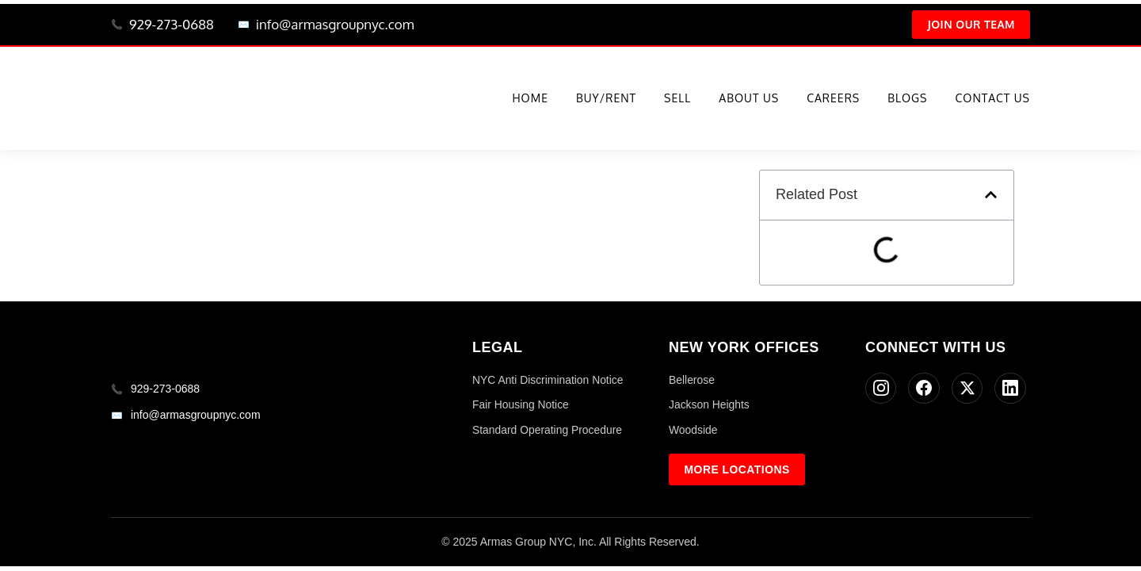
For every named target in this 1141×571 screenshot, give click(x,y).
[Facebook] (925, 389)
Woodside (693, 430)
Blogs (907, 99)
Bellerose (692, 380)
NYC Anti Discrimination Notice (548, 380)
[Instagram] (881, 389)
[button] (991, 195)
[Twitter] (968, 389)
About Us (749, 99)
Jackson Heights (709, 405)
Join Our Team (969, 25)
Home (530, 99)
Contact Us (992, 99)
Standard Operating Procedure (548, 430)
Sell (677, 99)
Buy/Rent (606, 99)
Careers (833, 99)
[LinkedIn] (1012, 389)
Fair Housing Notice (521, 405)
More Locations (738, 470)
